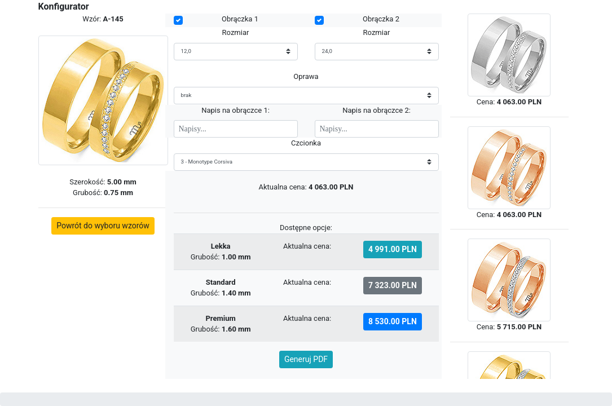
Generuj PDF (306, 359)
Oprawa (305, 76)
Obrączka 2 (381, 19)
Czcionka (306, 143)
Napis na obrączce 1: (235, 110)
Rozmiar (235, 32)
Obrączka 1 (240, 19)
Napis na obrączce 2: (376, 110)
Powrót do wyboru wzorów (102, 225)
